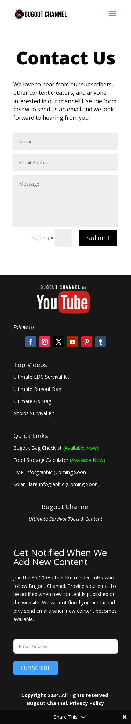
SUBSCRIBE (36, 668)
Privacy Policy (87, 703)
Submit (98, 237)
